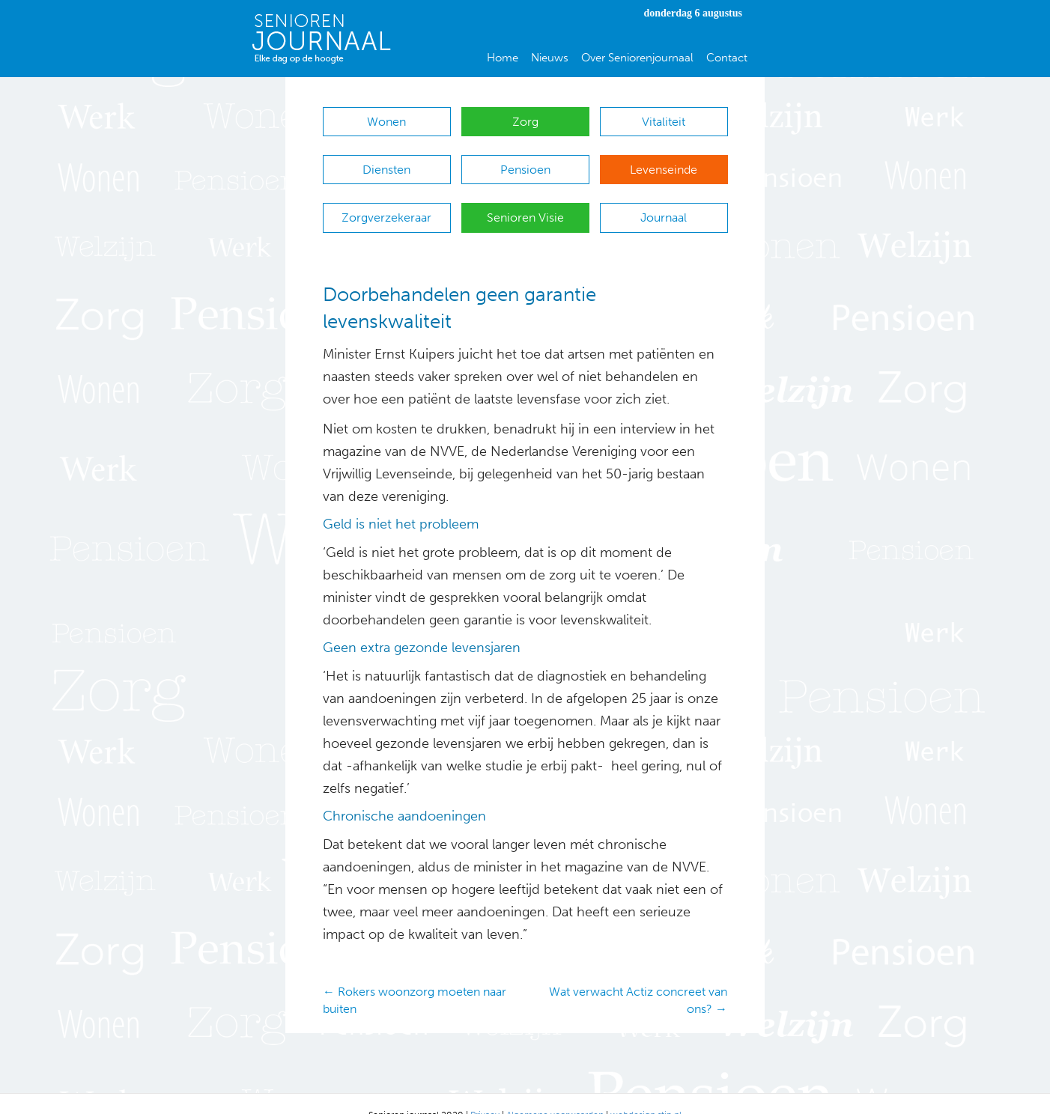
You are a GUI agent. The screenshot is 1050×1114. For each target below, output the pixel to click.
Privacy (485, 1092)
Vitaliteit (663, 122)
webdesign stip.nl (646, 1092)
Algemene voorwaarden (555, 1092)
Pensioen (525, 162)
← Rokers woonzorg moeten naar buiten (414, 977)
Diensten (386, 162)
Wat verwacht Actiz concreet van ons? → (638, 977)
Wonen (386, 122)
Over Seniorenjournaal (637, 57)
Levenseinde (663, 162)
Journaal (663, 202)
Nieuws (549, 57)
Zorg (525, 122)
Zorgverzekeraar (386, 202)
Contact (726, 57)
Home (502, 57)
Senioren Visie (525, 202)
